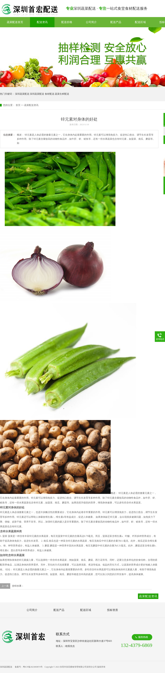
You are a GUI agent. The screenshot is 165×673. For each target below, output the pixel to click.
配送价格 (66, 22)
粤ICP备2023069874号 (33, 667)
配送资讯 (42, 22)
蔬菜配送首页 (15, 22)
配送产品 (115, 22)
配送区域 (140, 22)
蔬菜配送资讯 (31, 105)
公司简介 (91, 22)
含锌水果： (18, 586)
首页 (18, 105)
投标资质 (112, 610)
